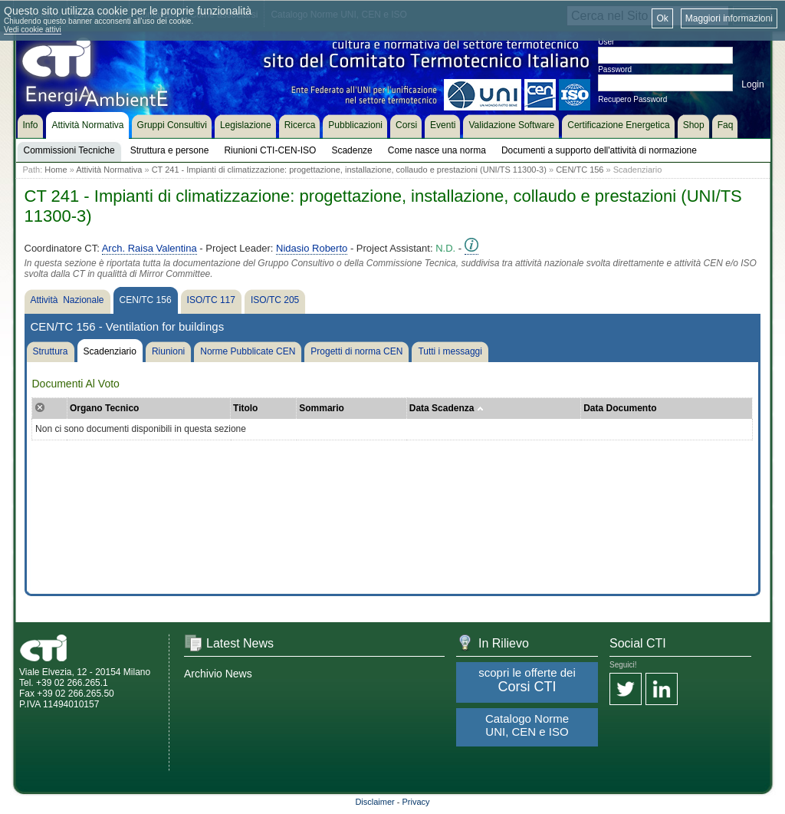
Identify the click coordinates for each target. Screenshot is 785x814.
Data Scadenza (446, 408)
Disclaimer (374, 801)
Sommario (321, 408)
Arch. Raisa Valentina (149, 248)
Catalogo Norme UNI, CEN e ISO (527, 725)
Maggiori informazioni (729, 18)
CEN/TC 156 (579, 169)
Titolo (245, 408)
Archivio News (218, 673)
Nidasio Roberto (311, 248)
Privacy (416, 801)
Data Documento (619, 408)
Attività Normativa (109, 169)
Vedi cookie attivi (32, 29)
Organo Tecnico (104, 408)
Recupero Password (632, 99)
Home (55, 169)
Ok (662, 18)
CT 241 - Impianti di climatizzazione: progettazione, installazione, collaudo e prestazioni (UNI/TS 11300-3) (349, 169)
